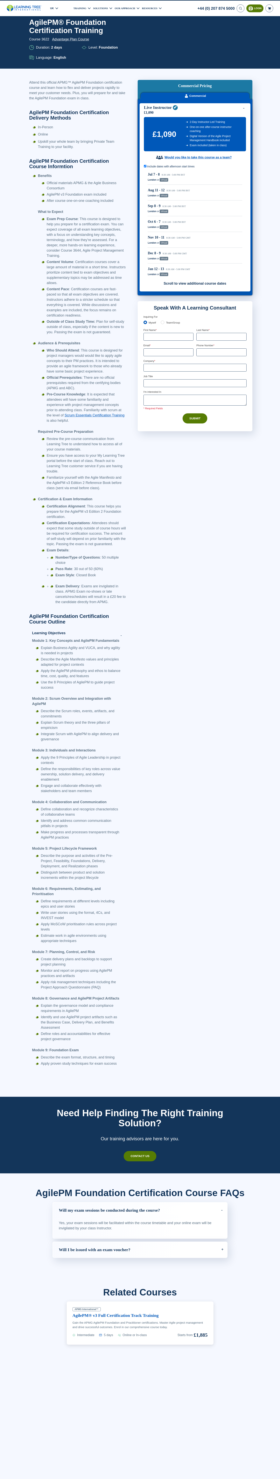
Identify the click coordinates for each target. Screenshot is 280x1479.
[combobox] (201, 301)
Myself (153, 271)
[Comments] (195, 349)
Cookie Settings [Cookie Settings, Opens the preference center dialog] (200, 1472)
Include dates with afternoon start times (171, 115)
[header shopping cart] (269, 8)
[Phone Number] (221, 301)
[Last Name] (221, 286)
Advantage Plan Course (71, 39)
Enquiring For (151, 265)
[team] (163, 271)
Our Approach (128, 7)
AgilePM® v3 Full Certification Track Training (118, 1357)
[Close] (274, 1472)
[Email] (169, 301)
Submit (195, 368)
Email (147, 294)
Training (81, 7)
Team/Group (174, 271)
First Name (150, 278)
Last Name (203, 278)
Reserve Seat (228, 128)
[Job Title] (195, 332)
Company (150, 310)
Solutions (102, 7)
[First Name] (169, 286)
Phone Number (206, 294)
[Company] (195, 317)
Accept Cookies (228, 1472)
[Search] (240, 8)
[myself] (145, 271)
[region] (196, 172)
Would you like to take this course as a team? (198, 106)
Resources (154, 7)
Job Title (148, 325)
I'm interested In (153, 341)
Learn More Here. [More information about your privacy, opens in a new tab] (45, 1475)
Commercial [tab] (195, 44)
